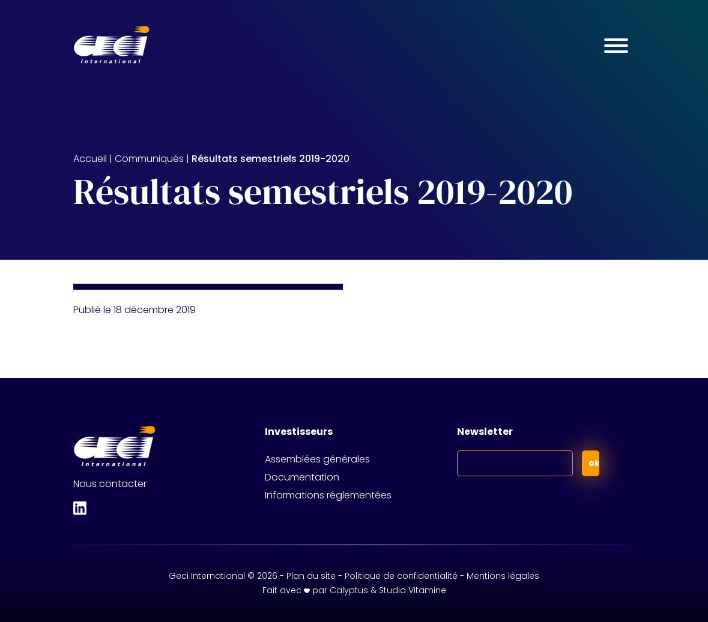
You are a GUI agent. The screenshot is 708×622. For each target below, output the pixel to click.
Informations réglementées (328, 495)
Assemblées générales (317, 459)
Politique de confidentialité (401, 576)
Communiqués (149, 159)
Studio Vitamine (412, 590)
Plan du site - (315, 576)
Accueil (90, 159)
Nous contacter (110, 484)
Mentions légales (503, 576)
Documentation (302, 477)
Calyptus (349, 590)
